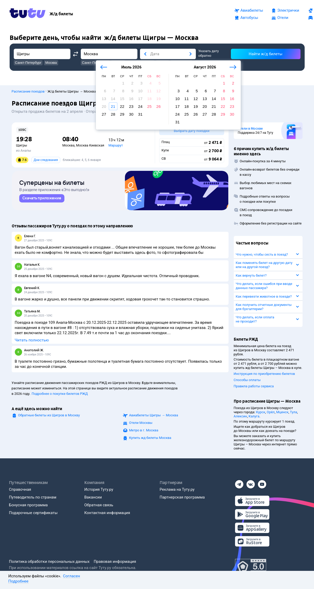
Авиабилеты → (153, 417)
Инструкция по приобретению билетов (264, 374)
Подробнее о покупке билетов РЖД (60, 395)
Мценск (282, 412)
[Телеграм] (239, 482)
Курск (260, 412)
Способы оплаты (247, 380)
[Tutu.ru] (27, 14)
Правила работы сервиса (254, 386)
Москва (68, 145)
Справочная (20, 489)
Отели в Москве (250, 128)
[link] (41, 200)
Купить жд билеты (150, 439)
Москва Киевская (90, 145)
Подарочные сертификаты (33, 512)
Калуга (254, 416)
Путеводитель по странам (32, 497)
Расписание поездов (28, 91)
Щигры (21, 145)
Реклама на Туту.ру (177, 489)
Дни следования (46, 160)
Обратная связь (98, 505)
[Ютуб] (262, 482)
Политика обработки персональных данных (49, 561)
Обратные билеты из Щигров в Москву (49, 417)
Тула (293, 412)
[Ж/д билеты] (61, 14)
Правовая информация (115, 561)
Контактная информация (107, 512)
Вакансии (93, 497)
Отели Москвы (140, 424)
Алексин (240, 416)
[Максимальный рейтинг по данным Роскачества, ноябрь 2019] (250, 566)
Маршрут (115, 145)
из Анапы (23, 150)
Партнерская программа (182, 497)
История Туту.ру (98, 489)
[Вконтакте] (250, 482)
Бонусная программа (28, 505)
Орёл (271, 412)
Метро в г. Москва (143, 432)
